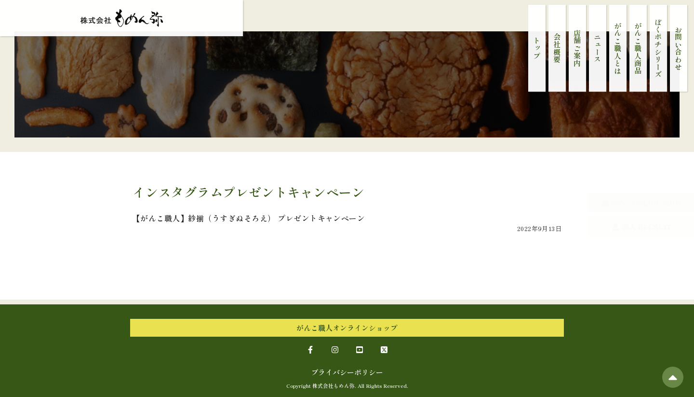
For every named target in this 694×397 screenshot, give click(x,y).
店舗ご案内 (578, 48)
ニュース (598, 48)
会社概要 (557, 48)
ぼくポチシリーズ (659, 48)
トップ (537, 48)
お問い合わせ (679, 48)
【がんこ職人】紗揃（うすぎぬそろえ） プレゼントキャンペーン (249, 218)
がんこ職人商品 (638, 48)
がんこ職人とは (618, 48)
